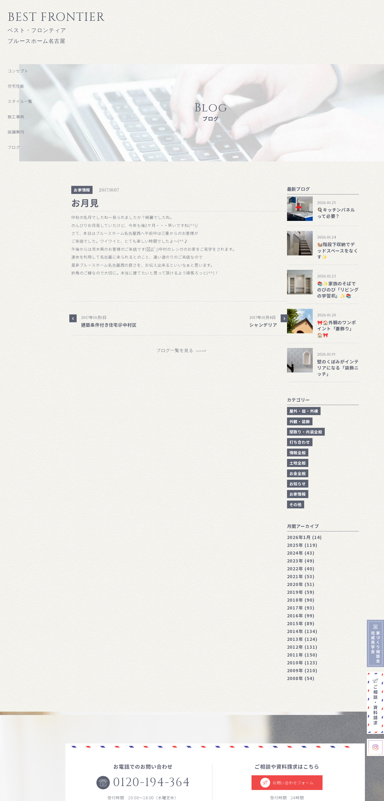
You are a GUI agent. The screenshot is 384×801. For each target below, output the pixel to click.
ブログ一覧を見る (177, 350)
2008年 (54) (300, 678)
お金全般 (297, 473)
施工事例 (16, 117)
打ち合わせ (299, 442)
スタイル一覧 (20, 101)
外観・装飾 (299, 421)
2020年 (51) (300, 584)
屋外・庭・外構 (303, 411)
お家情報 (82, 190)
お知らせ (297, 484)
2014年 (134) (302, 631)
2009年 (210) (302, 670)
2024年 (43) (300, 553)
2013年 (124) (302, 639)
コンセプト (18, 71)
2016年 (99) (300, 615)
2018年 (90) (300, 600)
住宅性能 (16, 86)
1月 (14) (304, 537)
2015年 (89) (300, 623)
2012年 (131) (302, 647)
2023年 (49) (300, 560)
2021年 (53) (300, 576)
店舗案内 (16, 132)
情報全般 (297, 452)
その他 (295, 504)
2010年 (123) (302, 662)
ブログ (14, 147)
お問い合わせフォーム (287, 783)
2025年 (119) (302, 545)
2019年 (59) (300, 592)
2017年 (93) (300, 607)
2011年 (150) (302, 654)
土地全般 (297, 463)
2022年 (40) (300, 568)
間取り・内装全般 (305, 432)
